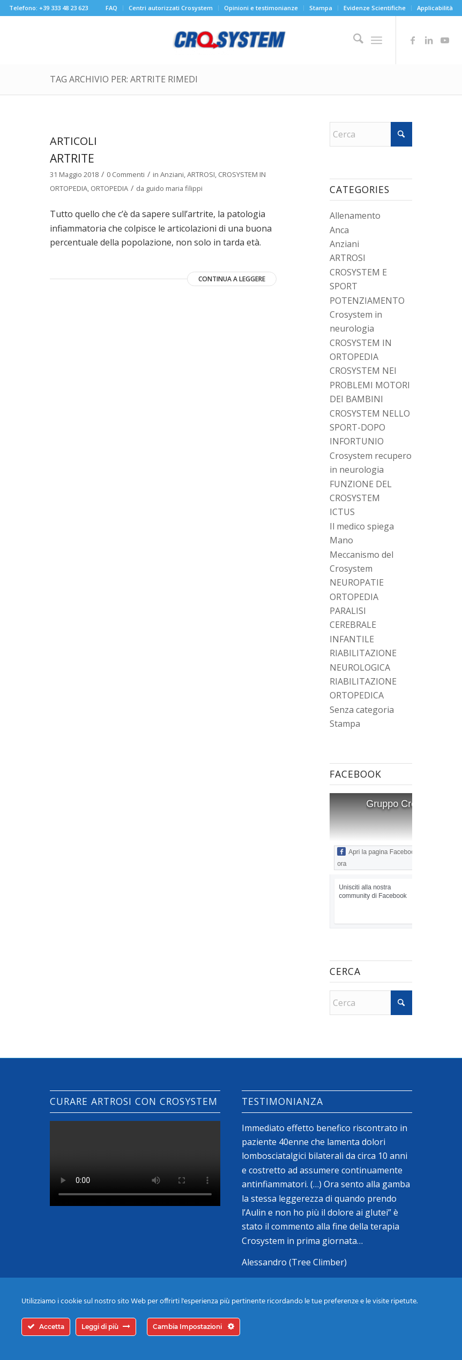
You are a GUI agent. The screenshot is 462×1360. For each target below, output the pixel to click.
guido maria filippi (174, 188)
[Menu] (376, 40)
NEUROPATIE (357, 582)
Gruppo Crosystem (406, 803)
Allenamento (355, 215)
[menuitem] (111, 8)
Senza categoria (362, 710)
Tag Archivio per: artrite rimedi (124, 79)
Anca (339, 230)
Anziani (172, 174)
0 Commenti (126, 174)
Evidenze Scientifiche (375, 8)
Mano (341, 540)
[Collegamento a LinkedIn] (429, 40)
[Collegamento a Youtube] (445, 40)
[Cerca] (352, 40)
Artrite (72, 158)
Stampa (320, 8)
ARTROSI (201, 174)
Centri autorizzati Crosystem (171, 8)
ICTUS (342, 512)
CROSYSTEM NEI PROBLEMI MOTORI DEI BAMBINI (370, 385)
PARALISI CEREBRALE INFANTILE (353, 625)
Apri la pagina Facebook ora (377, 857)
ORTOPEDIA (109, 188)
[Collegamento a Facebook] (413, 40)
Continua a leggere (231, 278)
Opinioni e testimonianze (261, 8)
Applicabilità (435, 8)
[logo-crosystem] (231, 40)
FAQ (111, 8)
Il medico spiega (362, 526)
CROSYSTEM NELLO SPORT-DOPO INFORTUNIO (370, 428)
